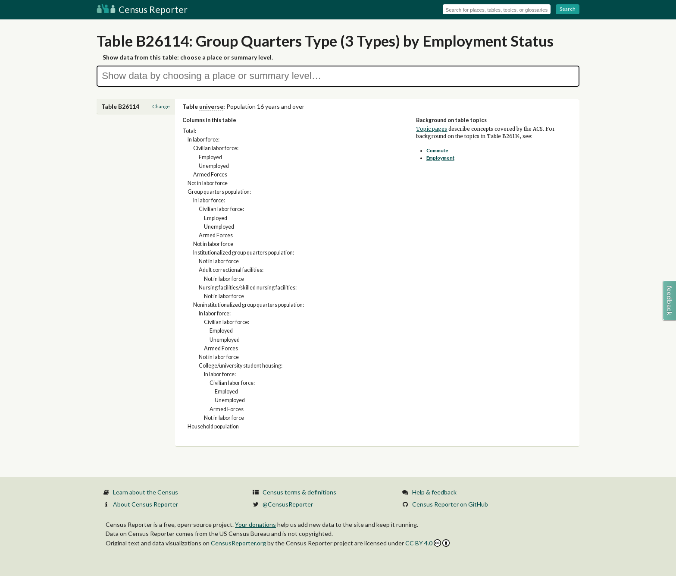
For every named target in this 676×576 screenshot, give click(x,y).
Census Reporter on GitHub (450, 504)
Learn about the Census (145, 492)
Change (161, 106)
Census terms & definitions (299, 492)
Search (568, 9)
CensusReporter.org (238, 543)
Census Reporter (142, 9)
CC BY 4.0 (427, 543)
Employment (440, 158)
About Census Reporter (145, 504)
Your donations (255, 524)
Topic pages (431, 129)
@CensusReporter (288, 504)
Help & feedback (434, 492)
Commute (437, 150)
